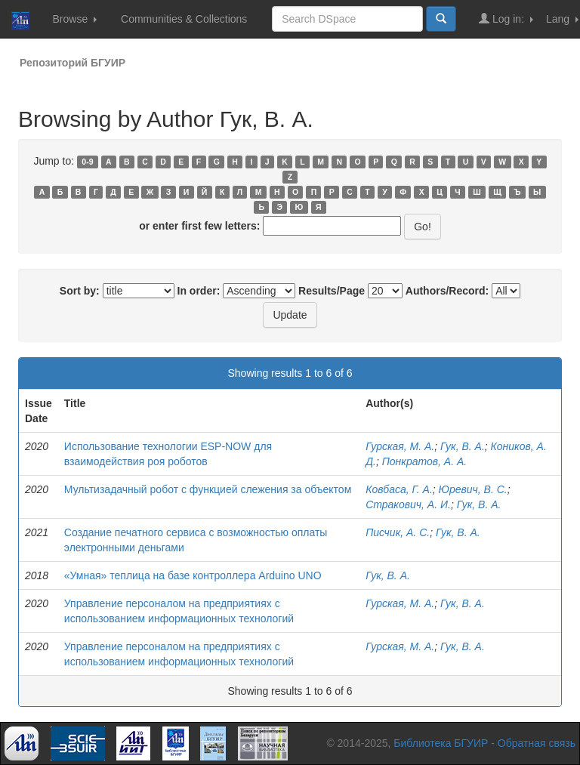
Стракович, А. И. (408, 504)
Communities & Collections (184, 19)
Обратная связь (536, 743)
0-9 (87, 161)
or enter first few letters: (199, 226)
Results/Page (331, 291)
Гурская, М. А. (400, 446)
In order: (199, 291)
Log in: (506, 18)
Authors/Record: (447, 291)
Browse (74, 19)
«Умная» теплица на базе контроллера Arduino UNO (193, 575)
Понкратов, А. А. (424, 461)
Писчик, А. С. (398, 532)
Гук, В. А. (462, 446)
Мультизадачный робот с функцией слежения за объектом (207, 489)
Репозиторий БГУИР (72, 63)
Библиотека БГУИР (440, 743)
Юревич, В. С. (473, 489)
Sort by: (80, 291)
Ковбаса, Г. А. (399, 489)
